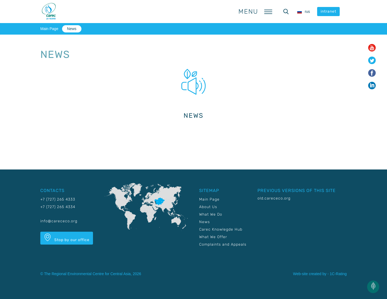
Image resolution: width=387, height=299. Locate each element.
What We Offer (213, 237)
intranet (328, 11)
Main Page (49, 29)
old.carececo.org (274, 198)
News (71, 29)
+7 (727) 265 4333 (57, 199)
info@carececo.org (58, 221)
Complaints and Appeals (222, 244)
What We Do (210, 214)
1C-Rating (338, 274)
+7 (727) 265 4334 (57, 207)
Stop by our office (66, 238)
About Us (208, 207)
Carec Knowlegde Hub (220, 229)
